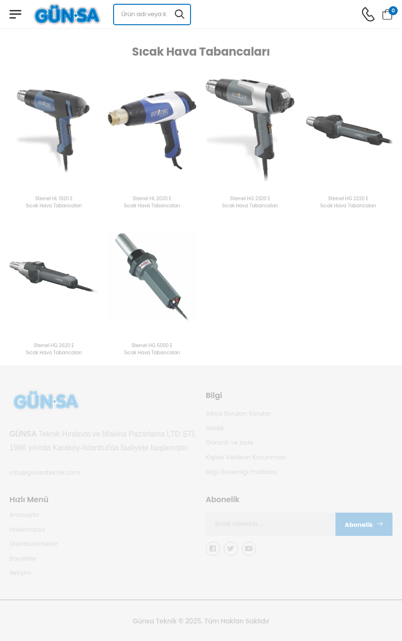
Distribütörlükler (33, 543)
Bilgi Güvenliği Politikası (241, 471)
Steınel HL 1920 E (54, 199)
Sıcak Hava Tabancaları (54, 206)
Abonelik (364, 524)
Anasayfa (24, 514)
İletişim (20, 572)
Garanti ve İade (229, 442)
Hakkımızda (27, 529)
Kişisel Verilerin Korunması (246, 457)
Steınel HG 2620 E (54, 346)
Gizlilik (215, 427)
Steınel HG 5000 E (152, 346)
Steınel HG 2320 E (250, 199)
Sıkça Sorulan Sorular (238, 413)
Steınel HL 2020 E (152, 199)
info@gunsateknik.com (45, 472)
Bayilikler (23, 558)
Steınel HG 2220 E (348, 199)
